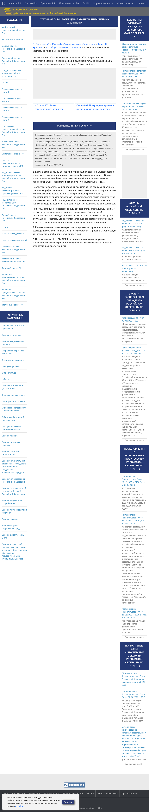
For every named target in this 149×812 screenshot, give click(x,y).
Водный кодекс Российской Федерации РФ (13, 49)
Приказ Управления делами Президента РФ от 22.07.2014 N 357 (133, 350)
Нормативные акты (103, 3)
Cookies (19, 806)
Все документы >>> (134, 149)
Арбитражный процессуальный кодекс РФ (13, 30)
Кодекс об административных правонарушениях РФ (12, 190)
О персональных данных (14, 395)
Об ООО (6, 379)
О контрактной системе (13, 401)
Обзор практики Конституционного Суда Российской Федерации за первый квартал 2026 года (133, 679)
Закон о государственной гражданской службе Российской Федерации (14, 491)
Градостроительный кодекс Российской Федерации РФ (11, 73)
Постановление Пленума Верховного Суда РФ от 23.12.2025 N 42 (134, 106)
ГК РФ (5, 82)
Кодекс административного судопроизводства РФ (12, 163)
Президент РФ (47, 3)
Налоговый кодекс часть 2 (14, 240)
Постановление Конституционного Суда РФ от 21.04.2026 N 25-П (134, 694)
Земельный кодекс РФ (13, 154)
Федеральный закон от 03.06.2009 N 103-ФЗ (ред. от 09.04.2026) (133, 223)
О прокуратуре (9, 373)
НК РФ (5, 227)
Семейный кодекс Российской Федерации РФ (13, 249)
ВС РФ (86, 3)
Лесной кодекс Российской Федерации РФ (13, 218)
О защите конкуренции (13, 360)
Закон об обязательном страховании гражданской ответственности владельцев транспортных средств (14, 467)
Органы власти (125, 3)
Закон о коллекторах (12, 335)
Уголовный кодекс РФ (12, 305)
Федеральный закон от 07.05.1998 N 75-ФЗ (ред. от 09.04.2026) (134, 250)
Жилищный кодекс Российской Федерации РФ (13, 144)
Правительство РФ (69, 3)
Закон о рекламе (10, 519)
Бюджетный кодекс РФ (13, 39)
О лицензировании (11, 366)
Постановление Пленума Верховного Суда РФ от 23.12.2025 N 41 (134, 74)
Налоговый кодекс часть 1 (14, 233)
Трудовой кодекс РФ (12, 268)
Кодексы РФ (15, 3)
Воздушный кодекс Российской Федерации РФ (13, 61)
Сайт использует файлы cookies (86, 808)
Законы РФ (31, 3)
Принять (68, 802)
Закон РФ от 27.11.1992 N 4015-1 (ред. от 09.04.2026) (134, 268)
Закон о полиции (10, 436)
